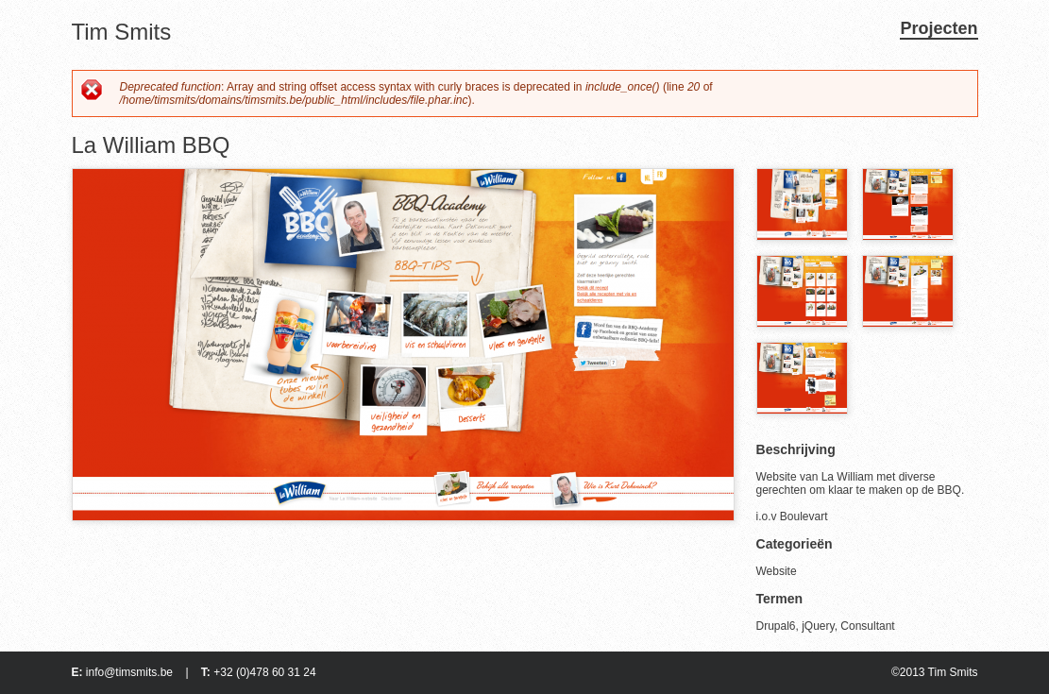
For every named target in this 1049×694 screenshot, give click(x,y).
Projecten (938, 28)
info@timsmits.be (129, 672)
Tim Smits (122, 31)
